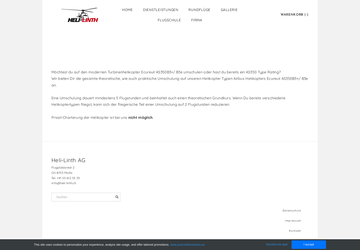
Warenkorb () (295, 15)
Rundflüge (199, 10)
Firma (196, 20)
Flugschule (169, 20)
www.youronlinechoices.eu (187, 244)
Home (127, 10)
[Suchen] (85, 197)
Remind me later (277, 244)
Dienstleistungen (160, 10)
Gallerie (229, 10)
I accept (309, 244)
